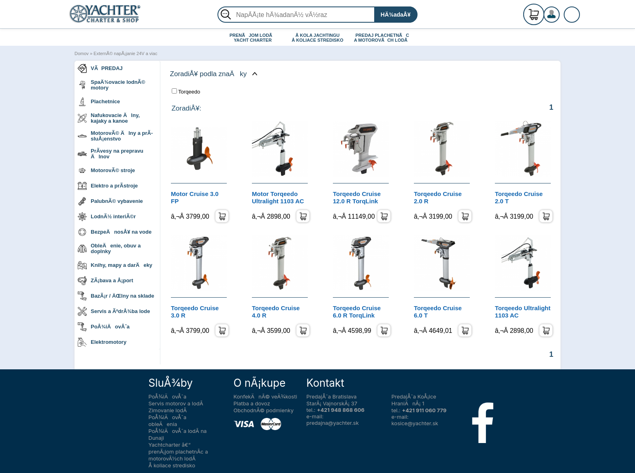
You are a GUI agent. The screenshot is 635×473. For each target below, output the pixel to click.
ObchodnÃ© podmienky (264, 410)
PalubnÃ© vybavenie (110, 201)
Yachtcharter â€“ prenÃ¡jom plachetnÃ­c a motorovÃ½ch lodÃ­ (178, 451)
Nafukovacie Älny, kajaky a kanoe (109, 118)
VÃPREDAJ (100, 68)
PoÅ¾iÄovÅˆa (104, 326)
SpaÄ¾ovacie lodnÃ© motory (111, 85)
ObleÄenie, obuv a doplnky (109, 248)
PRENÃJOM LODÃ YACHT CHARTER (253, 38)
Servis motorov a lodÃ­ (176, 403)
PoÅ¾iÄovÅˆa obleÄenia (168, 420)
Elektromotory (102, 342)
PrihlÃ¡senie (561, 19)
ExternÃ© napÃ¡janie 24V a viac (125, 53)
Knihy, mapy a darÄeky (115, 265)
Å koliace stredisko (172, 465)
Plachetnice (99, 101)
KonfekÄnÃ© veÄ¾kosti (265, 396)
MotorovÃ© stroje (106, 170)
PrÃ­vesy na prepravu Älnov (110, 154)
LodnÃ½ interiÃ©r (107, 216)
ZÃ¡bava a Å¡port (105, 280)
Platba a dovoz (252, 403)
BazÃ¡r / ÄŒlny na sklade (116, 296)
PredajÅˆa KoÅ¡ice (414, 396)
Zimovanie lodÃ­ (168, 410)
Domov (82, 53)
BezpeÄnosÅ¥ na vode (114, 232)
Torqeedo (186, 91)
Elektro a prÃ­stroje (108, 185)
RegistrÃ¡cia (561, 11)
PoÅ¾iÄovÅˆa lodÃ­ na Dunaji (178, 434)
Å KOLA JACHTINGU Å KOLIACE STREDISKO (317, 38)
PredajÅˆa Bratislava (332, 396)
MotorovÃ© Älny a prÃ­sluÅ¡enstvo (115, 136)
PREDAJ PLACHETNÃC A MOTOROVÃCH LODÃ (382, 38)
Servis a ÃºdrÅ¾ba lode (114, 311)
